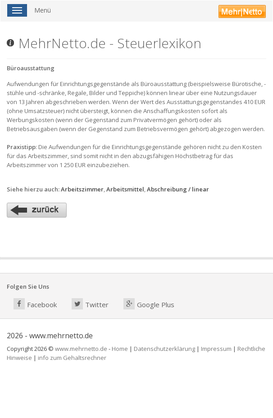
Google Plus (148, 303)
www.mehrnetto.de (81, 349)
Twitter (90, 303)
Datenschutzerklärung (164, 349)
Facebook (35, 303)
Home (120, 349)
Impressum (216, 349)
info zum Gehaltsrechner (72, 358)
